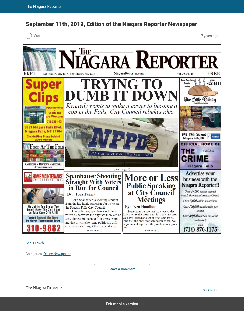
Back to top (210, 290)
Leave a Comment (122, 269)
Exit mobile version (122, 304)
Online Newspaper (56, 254)
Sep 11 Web (35, 243)
